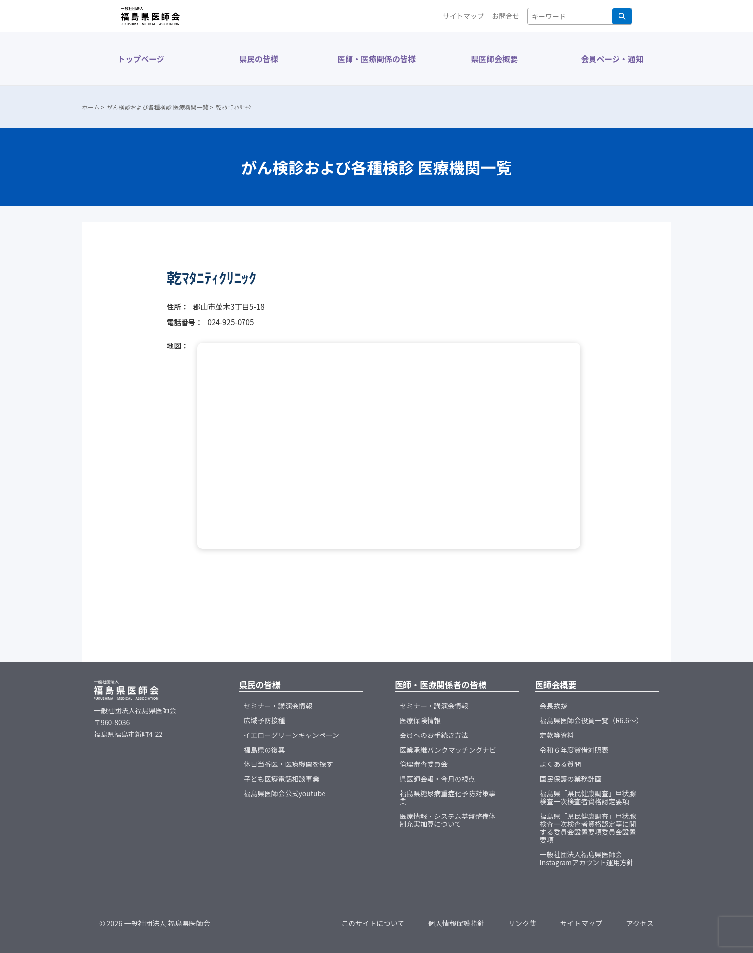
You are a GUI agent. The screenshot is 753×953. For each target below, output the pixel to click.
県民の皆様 (258, 59)
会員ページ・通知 (612, 59)
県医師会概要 (494, 59)
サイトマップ (463, 16)
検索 (622, 16)
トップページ (140, 59)
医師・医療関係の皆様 (376, 59)
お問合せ (505, 16)
